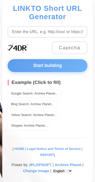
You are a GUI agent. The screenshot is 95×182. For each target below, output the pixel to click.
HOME (18, 149)
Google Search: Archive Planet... (34, 93)
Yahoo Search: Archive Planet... (33, 115)
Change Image (36, 171)
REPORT (47, 155)
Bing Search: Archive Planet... (32, 104)
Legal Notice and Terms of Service (54, 149)
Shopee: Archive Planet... (29, 125)
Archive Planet (68, 165)
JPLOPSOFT (40, 165)
